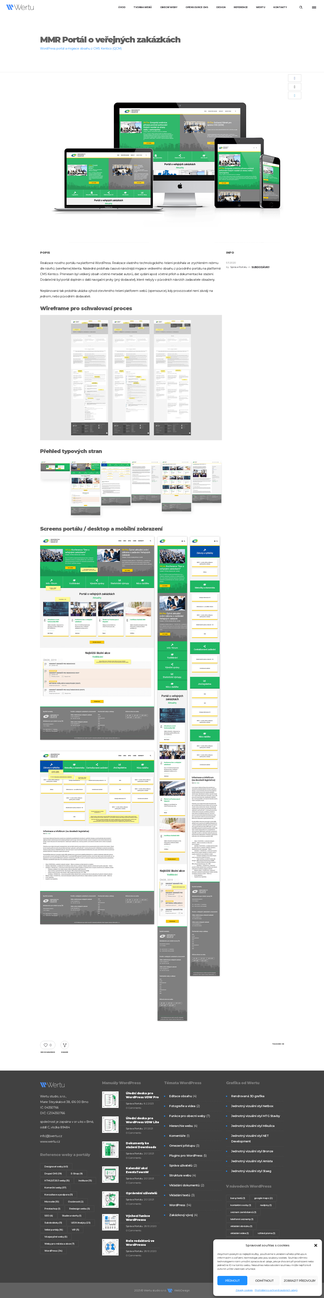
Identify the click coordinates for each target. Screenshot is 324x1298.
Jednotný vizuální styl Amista (252, 1161)
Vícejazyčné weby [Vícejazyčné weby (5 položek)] (55, 1236)
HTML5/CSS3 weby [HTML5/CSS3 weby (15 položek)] (56, 1180)
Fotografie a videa (182, 1106)
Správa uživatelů (180, 1165)
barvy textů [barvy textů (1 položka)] (237, 1198)
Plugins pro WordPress (185, 1155)
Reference (241, 7)
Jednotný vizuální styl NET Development (250, 1138)
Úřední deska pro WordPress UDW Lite (142, 1120)
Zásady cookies (244, 1290)
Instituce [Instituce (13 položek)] (85, 1180)
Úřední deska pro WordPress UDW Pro (142, 1095)
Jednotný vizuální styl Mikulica (253, 1126)
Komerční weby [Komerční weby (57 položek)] (55, 1187)
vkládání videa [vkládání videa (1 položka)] (239, 1233)
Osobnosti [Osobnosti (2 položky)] (75, 1201)
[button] (316, 1245)
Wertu (260, 7)
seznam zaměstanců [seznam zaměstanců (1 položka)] (243, 1212)
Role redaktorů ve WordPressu (140, 1243)
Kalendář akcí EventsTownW (137, 1170)
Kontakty (280, 7)
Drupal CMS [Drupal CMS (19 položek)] (53, 1173)
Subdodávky (260, 267)
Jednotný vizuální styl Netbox (252, 1106)
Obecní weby (168, 7)
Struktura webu (180, 1175)
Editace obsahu (180, 1096)
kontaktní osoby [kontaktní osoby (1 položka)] (240, 1205)
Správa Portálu (238, 267)
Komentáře (177, 1136)
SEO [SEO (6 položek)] (48, 1215)
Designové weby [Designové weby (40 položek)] (56, 1166)
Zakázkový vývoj (181, 1215)
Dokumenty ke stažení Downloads (141, 1145)
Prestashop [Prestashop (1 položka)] (52, 1208)
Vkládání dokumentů (184, 1185)
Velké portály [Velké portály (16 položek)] (53, 1229)
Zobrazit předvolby (298, 1281)
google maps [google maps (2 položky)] (263, 1198)
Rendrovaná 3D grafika (247, 1096)
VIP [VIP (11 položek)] (75, 1229)
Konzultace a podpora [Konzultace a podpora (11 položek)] (58, 1194)
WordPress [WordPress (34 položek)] (53, 1250)
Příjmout (232, 1281)
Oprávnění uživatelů (141, 1193)
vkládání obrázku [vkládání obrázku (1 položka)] (241, 1226)
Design (220, 7)
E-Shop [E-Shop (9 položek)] (77, 1173)
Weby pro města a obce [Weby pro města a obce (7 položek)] (59, 1243)
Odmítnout (262, 1281)
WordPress (177, 1205)
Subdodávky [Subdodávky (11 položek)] (53, 1222)
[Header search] (300, 7)
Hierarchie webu (181, 1126)
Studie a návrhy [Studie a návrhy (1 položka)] (71, 1215)
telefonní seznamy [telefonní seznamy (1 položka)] (241, 1219)
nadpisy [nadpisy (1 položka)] (266, 1205)
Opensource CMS (197, 7)
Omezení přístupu (182, 1146)
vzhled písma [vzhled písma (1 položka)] (266, 1233)
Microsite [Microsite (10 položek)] (51, 1201)
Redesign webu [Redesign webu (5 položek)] (79, 1208)
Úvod (121, 7)
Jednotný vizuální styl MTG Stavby (255, 1116)
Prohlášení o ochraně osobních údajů (276, 1290)
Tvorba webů (142, 7)
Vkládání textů (179, 1195)
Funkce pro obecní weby (187, 1116)
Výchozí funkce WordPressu (138, 1218)
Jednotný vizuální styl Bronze (252, 1151)
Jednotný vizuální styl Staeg (251, 1171)
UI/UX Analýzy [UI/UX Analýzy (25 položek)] (81, 1222)
